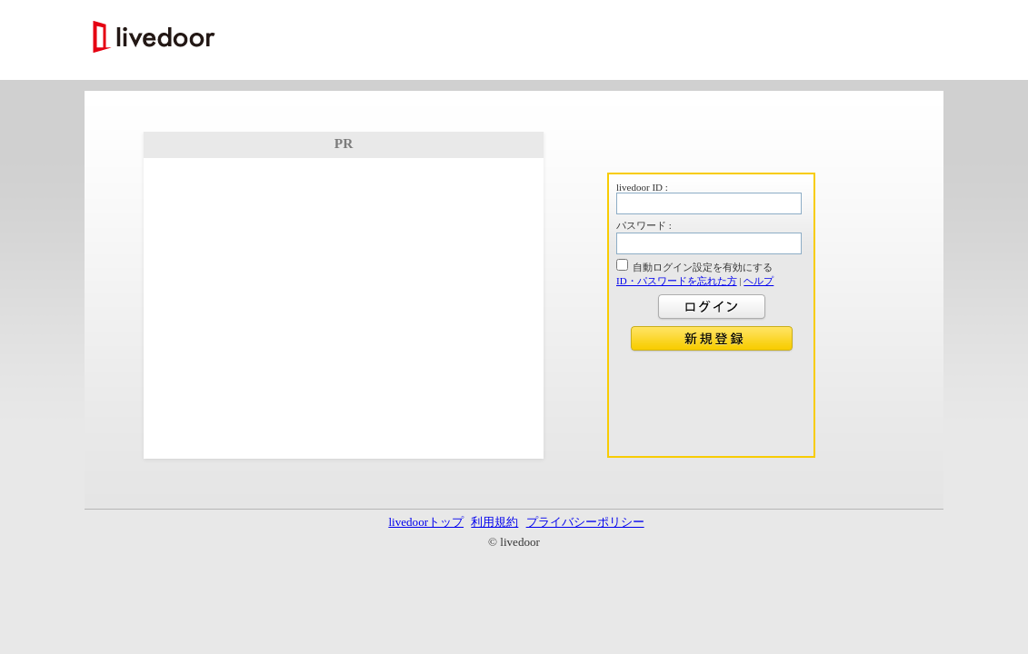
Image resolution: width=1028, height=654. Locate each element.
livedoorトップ (426, 522)
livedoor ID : (642, 187)
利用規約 (494, 522)
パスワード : (644, 225)
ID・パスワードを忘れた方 (676, 280)
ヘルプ (758, 280)
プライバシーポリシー (585, 522)
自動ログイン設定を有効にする (703, 267)
